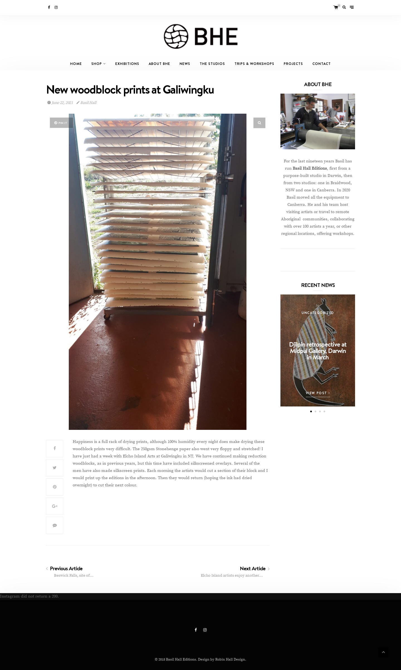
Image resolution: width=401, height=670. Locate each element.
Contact (321, 63)
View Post (318, 393)
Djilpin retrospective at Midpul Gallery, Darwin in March (317, 350)
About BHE (159, 63)
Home (76, 63)
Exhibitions (127, 63)
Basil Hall (86, 102)
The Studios (212, 63)
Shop (96, 63)
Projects (293, 63)
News (185, 63)
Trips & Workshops (254, 63)
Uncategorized (318, 312)
